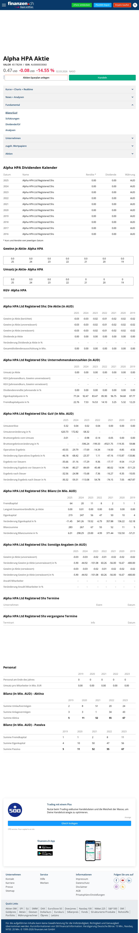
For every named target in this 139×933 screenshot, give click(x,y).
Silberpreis (72, 912)
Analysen (10, 130)
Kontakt (10, 879)
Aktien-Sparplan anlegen (36, 77)
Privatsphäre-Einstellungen (90, 895)
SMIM (35, 908)
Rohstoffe (123, 912)
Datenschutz (82, 883)
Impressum (82, 879)
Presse (9, 887)
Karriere (10, 883)
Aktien (22, 912)
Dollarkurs (45, 912)
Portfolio (10, 915)
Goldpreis (11, 912)
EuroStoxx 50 (55, 908)
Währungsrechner (27, 915)
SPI (21, 908)
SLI (27, 908)
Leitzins (55, 915)
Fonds (84, 912)
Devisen (33, 912)
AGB (78, 891)
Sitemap (10, 891)
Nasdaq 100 (85, 908)
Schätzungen (12, 118)
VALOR (7, 65)
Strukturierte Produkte (103, 912)
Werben (44, 883)
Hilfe (42, 879)
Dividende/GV (13, 124)
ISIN (27, 65)
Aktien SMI (11, 908)
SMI (122, 908)
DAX (43, 908)
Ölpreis (44, 915)
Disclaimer (81, 887)
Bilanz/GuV (11, 112)
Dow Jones (70, 908)
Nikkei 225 (100, 908)
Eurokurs (59, 912)
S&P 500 (112, 908)
